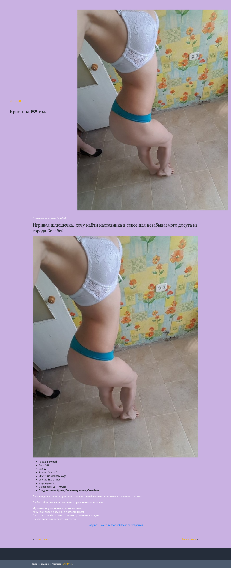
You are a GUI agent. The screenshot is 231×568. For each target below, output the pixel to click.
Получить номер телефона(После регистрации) (116, 525)
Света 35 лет (41, 539)
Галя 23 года (189, 539)
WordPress (67, 564)
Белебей (15, 100)
